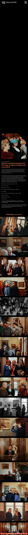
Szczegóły (19, 533)
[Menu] (25, 2)
